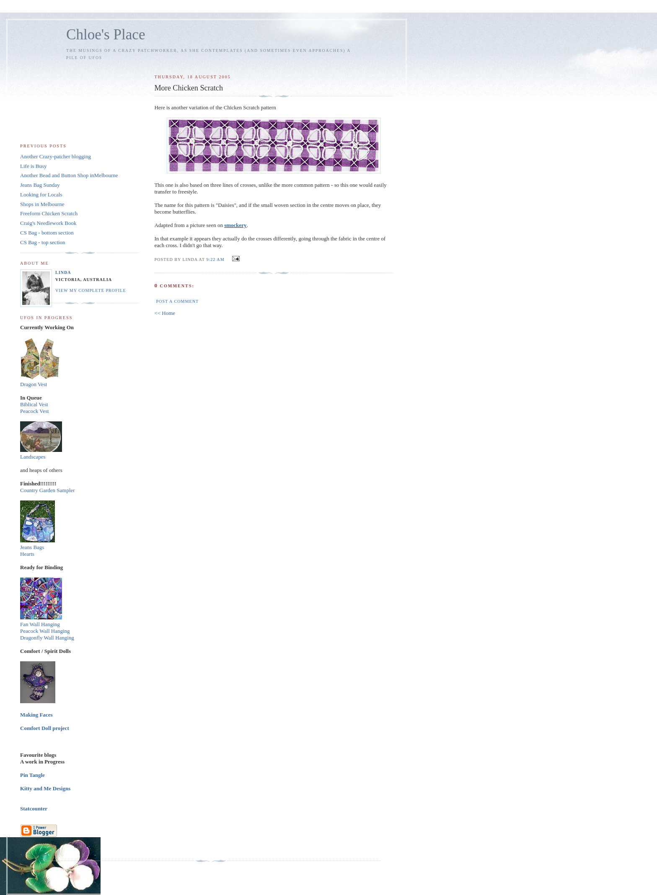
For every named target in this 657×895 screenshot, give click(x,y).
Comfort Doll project (44, 728)
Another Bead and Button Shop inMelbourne (69, 175)
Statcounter (33, 808)
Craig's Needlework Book (48, 223)
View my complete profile (90, 290)
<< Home (164, 313)
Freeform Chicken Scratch (49, 213)
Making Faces (36, 715)
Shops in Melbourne (42, 204)
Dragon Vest (33, 384)
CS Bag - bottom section (47, 233)
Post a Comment (177, 301)
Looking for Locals (41, 194)
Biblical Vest (34, 404)
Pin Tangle (32, 775)
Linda (63, 272)
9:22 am (215, 259)
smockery (235, 225)
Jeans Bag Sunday (40, 185)
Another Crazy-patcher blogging (55, 156)
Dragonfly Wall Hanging (47, 637)
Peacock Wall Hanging (45, 631)
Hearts (27, 554)
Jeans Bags (32, 547)
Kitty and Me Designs (45, 788)
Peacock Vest (34, 411)
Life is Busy (33, 166)
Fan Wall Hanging (40, 624)
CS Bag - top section (42, 242)
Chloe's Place (105, 34)
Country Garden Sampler (47, 490)
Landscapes (33, 457)
